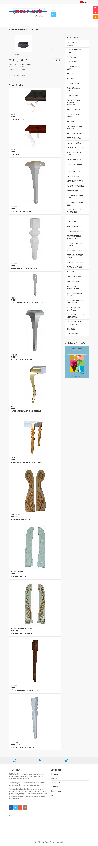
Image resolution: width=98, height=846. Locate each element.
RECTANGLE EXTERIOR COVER (75, 256)
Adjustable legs (72, 191)
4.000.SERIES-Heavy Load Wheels (74, 309)
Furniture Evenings (73, 109)
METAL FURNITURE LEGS (75, 148)
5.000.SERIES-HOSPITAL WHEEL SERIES (75, 316)
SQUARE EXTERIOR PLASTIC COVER (74, 237)
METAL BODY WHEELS (75, 181)
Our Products (23, 29)
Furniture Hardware (74, 277)
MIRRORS (70, 121)
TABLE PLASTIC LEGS (74, 133)
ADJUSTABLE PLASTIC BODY (75, 204)
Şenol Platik (13, 29)
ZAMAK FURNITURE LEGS (74, 154)
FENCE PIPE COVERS (74, 226)
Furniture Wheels (73, 176)
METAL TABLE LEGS (74, 160)
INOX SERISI (71, 329)
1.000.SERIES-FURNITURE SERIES (74, 287)
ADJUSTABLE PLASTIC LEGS (75, 197)
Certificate (54, 787)
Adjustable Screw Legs (75, 272)
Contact (53, 795)
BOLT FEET (71, 78)
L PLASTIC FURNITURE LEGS (75, 68)
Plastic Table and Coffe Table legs (75, 127)
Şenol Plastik (44, 842)
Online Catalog (56, 791)
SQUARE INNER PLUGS (75, 231)
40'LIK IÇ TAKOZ (34, 29)
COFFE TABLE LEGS (74, 138)
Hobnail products (73, 95)
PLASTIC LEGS (72, 62)
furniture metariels (73, 83)
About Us (54, 778)
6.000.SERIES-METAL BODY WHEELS (74, 323)
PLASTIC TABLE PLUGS (75, 262)
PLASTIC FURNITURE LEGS (74, 51)
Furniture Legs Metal (74, 143)
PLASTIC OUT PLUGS (74, 222)
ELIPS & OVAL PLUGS (74, 267)
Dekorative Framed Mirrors (73, 115)
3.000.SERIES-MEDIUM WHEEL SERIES (75, 302)
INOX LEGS (70, 74)
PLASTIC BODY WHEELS (75, 186)
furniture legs (71, 57)
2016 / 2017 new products (73, 44)
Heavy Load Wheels (74, 281)
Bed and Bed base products (73, 89)
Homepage (55, 774)
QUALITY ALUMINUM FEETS (74, 166)
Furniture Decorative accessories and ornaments (74, 102)
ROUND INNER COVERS (75, 250)
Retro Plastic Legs (73, 171)
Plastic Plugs (71, 217)
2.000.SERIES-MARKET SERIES (75, 294)
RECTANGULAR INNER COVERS (74, 244)
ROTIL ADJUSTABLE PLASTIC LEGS (74, 211)
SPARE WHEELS (72, 334)
